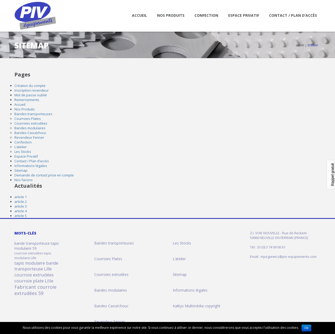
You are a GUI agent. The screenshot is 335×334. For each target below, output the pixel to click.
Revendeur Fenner (29, 137)
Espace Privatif (243, 15)
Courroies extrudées (30, 123)
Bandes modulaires (30, 128)
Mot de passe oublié (30, 95)
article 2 (20, 201)
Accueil (139, 15)
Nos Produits (171, 15)
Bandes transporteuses (33, 114)
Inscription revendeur (31, 90)
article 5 (20, 215)
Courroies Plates (27, 118)
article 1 (20, 196)
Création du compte (30, 85)
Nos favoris (23, 179)
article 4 (20, 211)
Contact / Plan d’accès (293, 15)
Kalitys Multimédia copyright (196, 305)
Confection (206, 15)
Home (300, 45)
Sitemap (20, 170)
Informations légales (30, 165)
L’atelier (20, 146)
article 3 (20, 206)
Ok (306, 328)
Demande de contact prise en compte (44, 175)
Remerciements (26, 99)
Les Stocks (22, 151)
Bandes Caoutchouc (30, 132)
